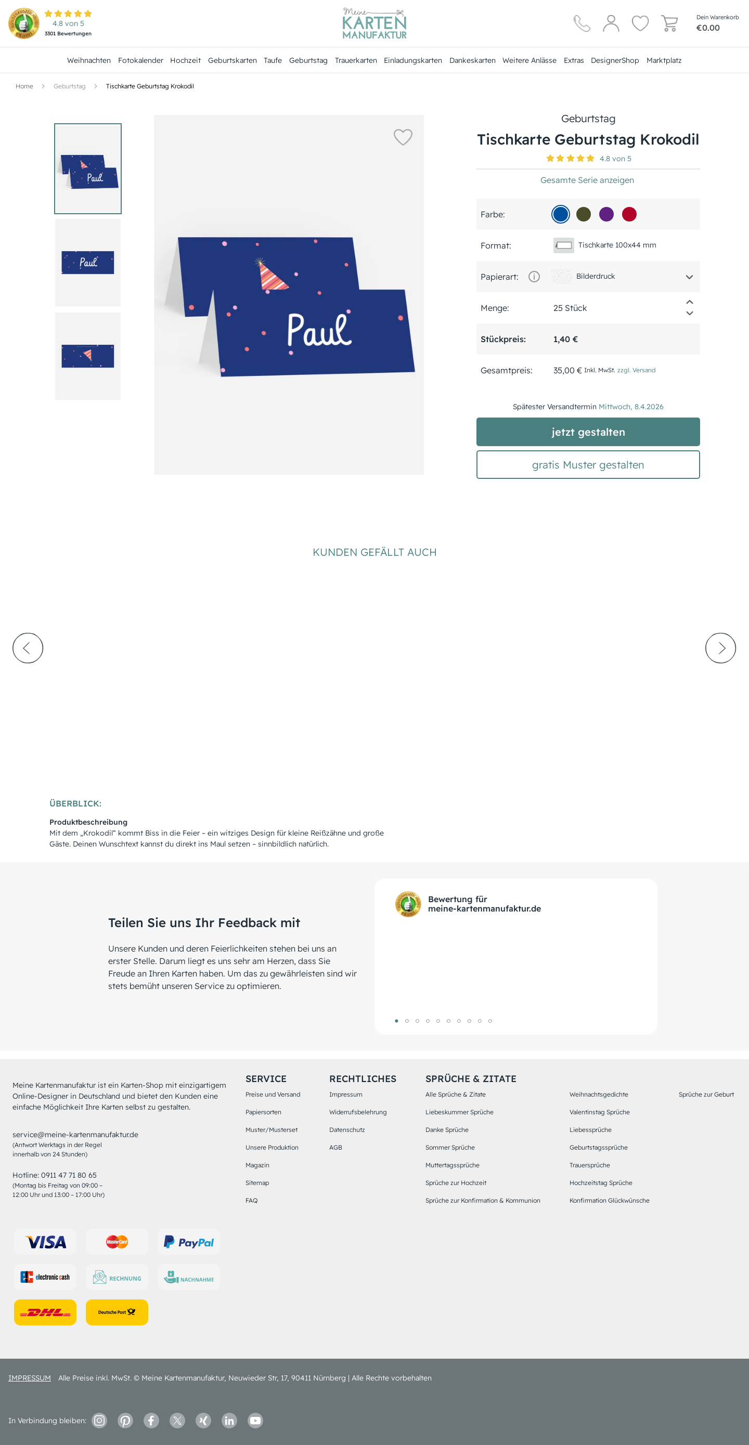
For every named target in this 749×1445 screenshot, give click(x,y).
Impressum (346, 1094)
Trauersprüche (590, 1165)
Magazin (257, 1165)
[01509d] (560, 214)
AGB (335, 1147)
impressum (29, 1378)
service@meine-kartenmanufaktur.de (75, 1134)
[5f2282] (606, 214)
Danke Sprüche (447, 1130)
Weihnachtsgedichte (599, 1094)
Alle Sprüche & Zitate (455, 1094)
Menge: (495, 308)
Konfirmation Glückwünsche (610, 1200)
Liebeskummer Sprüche (459, 1112)
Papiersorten (263, 1112)
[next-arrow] (721, 676)
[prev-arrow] (28, 676)
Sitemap (257, 1183)
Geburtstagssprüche (599, 1147)
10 (490, 1021)
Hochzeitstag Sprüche (601, 1183)
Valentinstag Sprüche (600, 1112)
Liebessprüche (591, 1130)
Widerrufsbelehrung (358, 1112)
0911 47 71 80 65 (69, 1175)
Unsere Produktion (272, 1147)
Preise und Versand (273, 1094)
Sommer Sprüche (450, 1147)
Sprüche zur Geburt (706, 1094)
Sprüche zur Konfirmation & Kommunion (482, 1200)
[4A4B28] (583, 214)
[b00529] (629, 214)
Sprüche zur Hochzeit (455, 1183)
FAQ (251, 1200)
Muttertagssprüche (452, 1165)
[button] (400, 136)
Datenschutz (347, 1130)
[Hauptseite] (374, 23)
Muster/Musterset (272, 1130)
